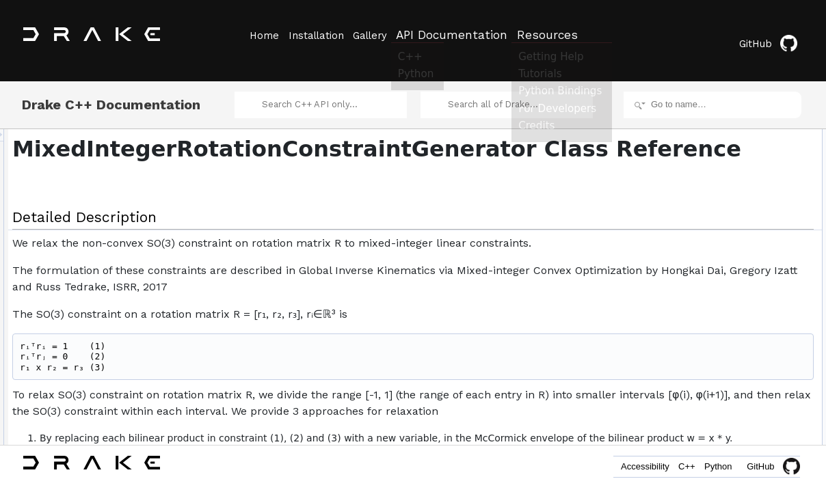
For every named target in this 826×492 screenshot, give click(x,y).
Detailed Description (710, 127)
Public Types (697, 172)
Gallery (385, 34)
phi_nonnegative (714, 262)
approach (701, 277)
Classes (688, 142)
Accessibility (616, 470)
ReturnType (705, 157)
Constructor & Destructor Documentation (747, 428)
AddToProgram (711, 232)
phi (689, 247)
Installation (323, 34)
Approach (701, 187)
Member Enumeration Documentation (742, 397)
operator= (716, 352)
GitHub (774, 35)
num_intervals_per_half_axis (736, 292)
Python (712, 470)
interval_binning (713, 307)
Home (263, 34)
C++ (669, 470)
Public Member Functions (720, 202)
